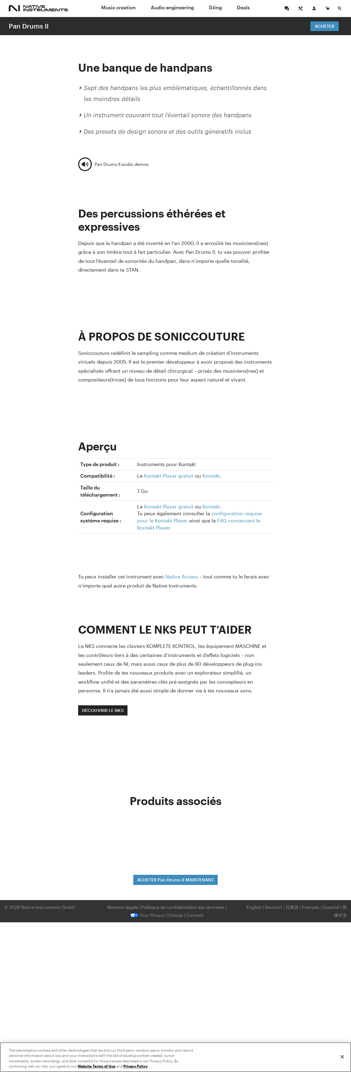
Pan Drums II (29, 26)
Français (310, 907)
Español (331, 907)
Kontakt (211, 476)
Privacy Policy (135, 1066)
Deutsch (273, 907)
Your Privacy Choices (156, 915)
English (254, 907)
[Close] (342, 1057)
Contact (194, 915)
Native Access (181, 576)
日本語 (292, 907)
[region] (175, 1057)
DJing (215, 7)
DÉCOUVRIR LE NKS (103, 710)
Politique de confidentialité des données (183, 907)
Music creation (118, 7)
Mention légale (123, 907)
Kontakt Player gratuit (169, 476)
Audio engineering (172, 7)
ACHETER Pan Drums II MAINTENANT (175, 879)
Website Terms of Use (96, 1066)
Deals (243, 7)
